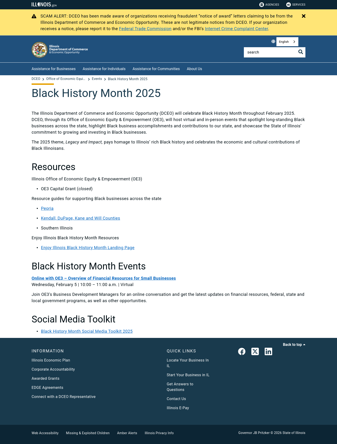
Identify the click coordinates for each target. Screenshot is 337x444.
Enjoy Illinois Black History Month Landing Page (88, 247)
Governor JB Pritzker (254, 433)
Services (295, 4)
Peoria (47, 208)
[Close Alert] (303, 16)
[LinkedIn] (268, 352)
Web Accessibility (45, 433)
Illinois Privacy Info (159, 433)
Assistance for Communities (156, 69)
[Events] (97, 79)
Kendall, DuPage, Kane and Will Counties (80, 218)
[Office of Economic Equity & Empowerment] (66, 79)
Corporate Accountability (53, 369)
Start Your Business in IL (188, 375)
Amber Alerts (127, 433)
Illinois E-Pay (178, 408)
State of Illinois (293, 433)
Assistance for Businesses (54, 69)
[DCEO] (36, 79)
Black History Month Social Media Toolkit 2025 (87, 331)
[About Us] (205, 68)
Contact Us (176, 399)
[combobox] (287, 41)
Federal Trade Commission (145, 28)
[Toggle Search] (300, 52)
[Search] (274, 52)
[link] (241, 352)
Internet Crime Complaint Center (236, 28)
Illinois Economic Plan (51, 360)
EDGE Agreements (47, 387)
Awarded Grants (45, 378)
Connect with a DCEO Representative (64, 396)
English (284, 41)
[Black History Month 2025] (127, 79)
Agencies (269, 4)
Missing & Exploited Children (88, 433)
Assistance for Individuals (104, 69)
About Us (194, 69)
